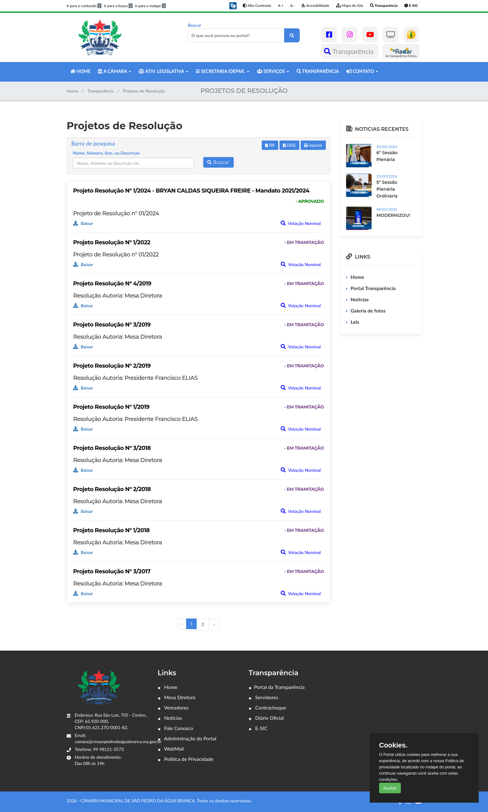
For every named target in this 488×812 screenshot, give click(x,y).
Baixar (83, 223)
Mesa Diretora (176, 697)
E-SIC (258, 728)
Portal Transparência (373, 288)
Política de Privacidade (186, 759)
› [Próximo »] (214, 624)
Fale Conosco (175, 728)
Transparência (349, 51)
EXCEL (289, 145)
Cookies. (393, 745)
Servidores (263, 697)
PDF (270, 145)
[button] (232, 5)
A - (292, 5)
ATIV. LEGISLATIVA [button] (163, 71)
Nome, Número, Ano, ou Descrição (106, 152)
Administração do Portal (187, 738)
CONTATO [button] (362, 71)
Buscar (244, 32)
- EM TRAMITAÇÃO (304, 242)
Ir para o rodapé (150, 5)
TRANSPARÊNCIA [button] (318, 71)
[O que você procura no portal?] (292, 35)
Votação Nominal (301, 223)
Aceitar (390, 788)
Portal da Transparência (277, 687)
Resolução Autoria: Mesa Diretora (117, 295)
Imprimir (313, 145)
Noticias (360, 299)
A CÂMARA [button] (114, 71)
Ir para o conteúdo (84, 5)
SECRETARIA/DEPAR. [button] (222, 71)
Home (72, 90)
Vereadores (173, 707)
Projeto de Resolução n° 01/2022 (116, 254)
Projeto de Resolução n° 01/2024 (116, 213)
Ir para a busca (118, 5)
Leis (355, 322)
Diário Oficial (266, 718)
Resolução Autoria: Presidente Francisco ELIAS (135, 378)
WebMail (171, 749)
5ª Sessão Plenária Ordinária (387, 189)
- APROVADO (310, 201)
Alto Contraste (257, 5)
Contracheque (267, 707)
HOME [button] (80, 71)
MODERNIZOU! (393, 215)
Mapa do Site (349, 5)
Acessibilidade (315, 5)
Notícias (170, 718)
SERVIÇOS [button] (273, 71)
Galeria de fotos (368, 310)
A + (281, 5)
